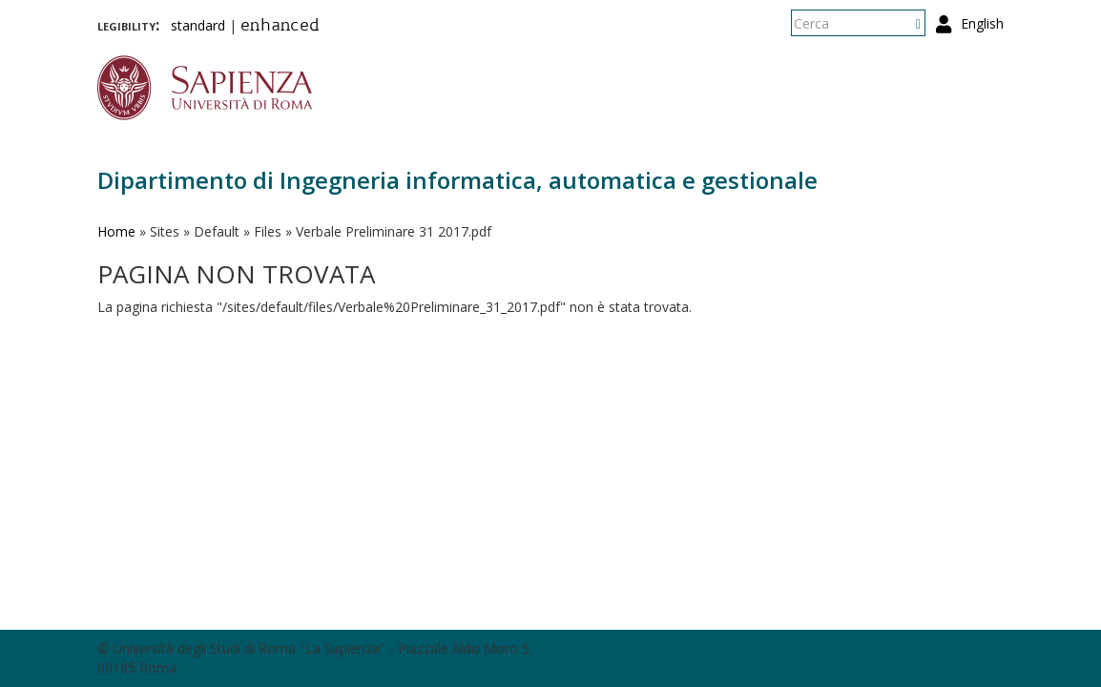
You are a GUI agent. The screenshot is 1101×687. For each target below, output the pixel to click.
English (982, 23)
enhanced (280, 26)
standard (198, 25)
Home (116, 231)
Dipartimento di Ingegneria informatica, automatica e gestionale (457, 180)
